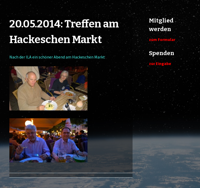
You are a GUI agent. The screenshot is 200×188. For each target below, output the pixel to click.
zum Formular (162, 39)
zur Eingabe (160, 63)
